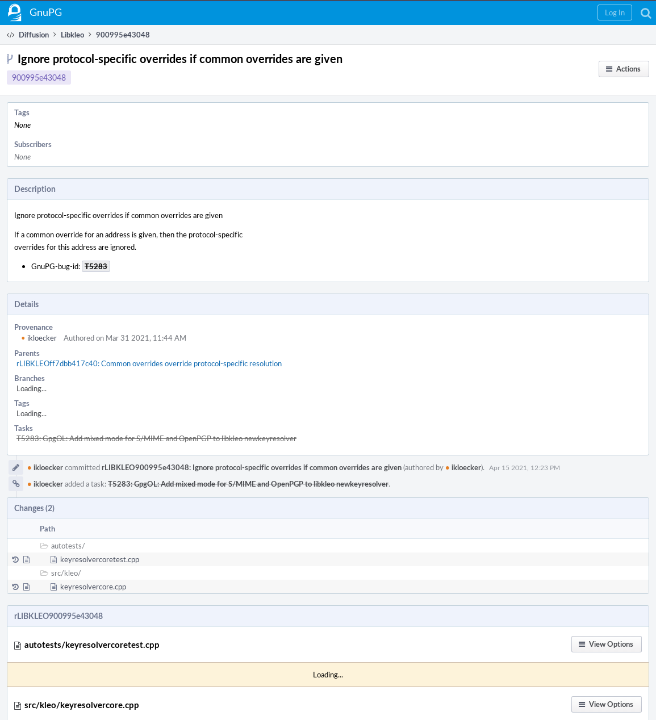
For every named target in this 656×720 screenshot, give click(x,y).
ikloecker (39, 338)
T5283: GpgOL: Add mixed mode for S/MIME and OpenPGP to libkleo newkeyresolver (156, 438)
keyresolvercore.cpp (93, 586)
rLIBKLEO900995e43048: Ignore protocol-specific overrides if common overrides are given (252, 467)
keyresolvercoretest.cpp (99, 559)
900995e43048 (39, 77)
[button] (614, 12)
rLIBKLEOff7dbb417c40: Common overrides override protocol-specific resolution (149, 363)
